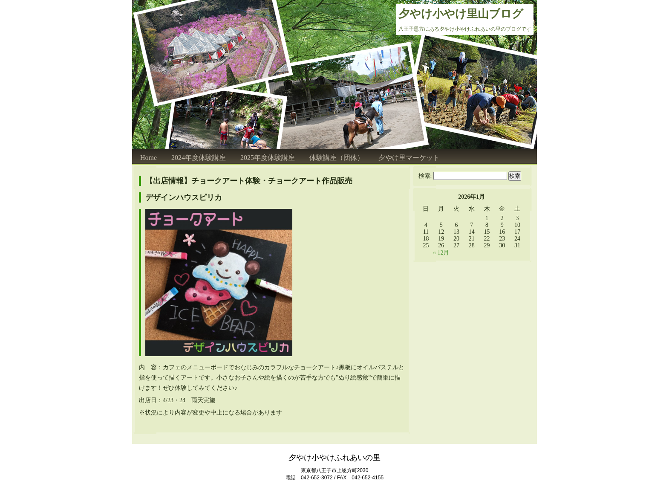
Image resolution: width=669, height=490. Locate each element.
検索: (425, 176)
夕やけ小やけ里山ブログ (460, 14)
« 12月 (441, 252)
